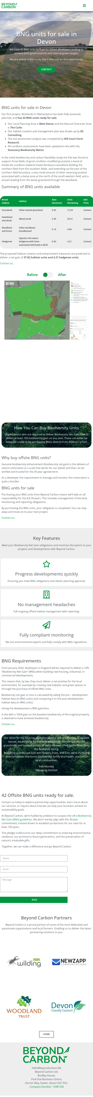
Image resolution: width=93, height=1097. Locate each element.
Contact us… (7, 263)
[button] (66, 6)
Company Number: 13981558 (46, 1086)
